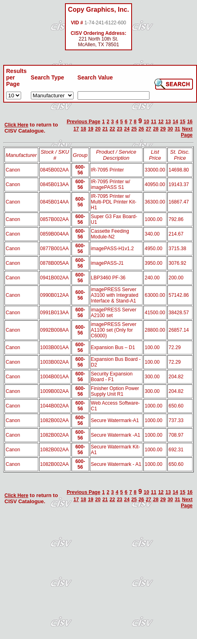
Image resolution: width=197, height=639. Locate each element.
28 (155, 129)
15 (182, 121)
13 (168, 121)
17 (76, 129)
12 (160, 121)
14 (175, 121)
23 (119, 129)
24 (126, 129)
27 (148, 129)
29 (163, 129)
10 (146, 121)
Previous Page (83, 121)
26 (141, 129)
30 (170, 129)
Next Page (187, 132)
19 (90, 129)
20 (97, 129)
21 (105, 129)
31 (177, 129)
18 (83, 129)
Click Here (16, 125)
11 (153, 121)
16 (190, 121)
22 (112, 129)
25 (133, 129)
